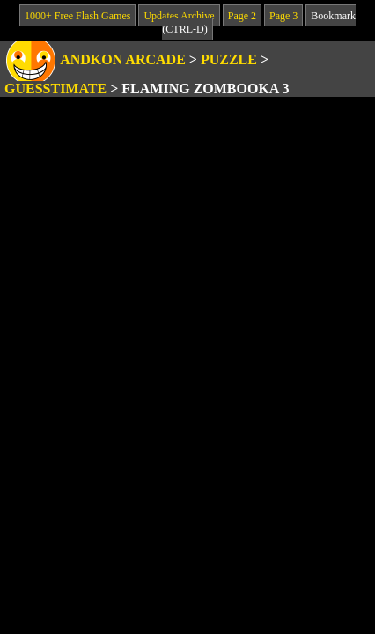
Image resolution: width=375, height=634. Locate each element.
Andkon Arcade (123, 59)
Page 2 (242, 16)
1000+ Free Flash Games (77, 16)
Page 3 (283, 16)
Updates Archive (178, 16)
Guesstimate (55, 88)
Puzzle (229, 59)
